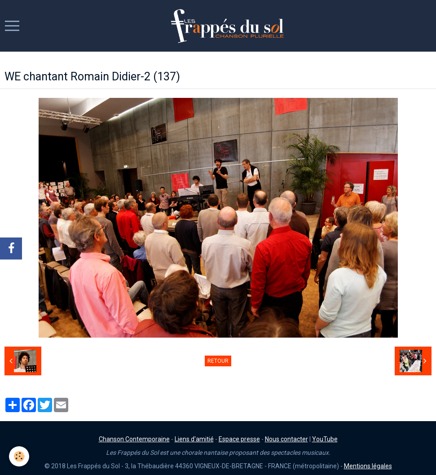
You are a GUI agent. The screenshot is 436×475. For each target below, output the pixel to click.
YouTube (325, 439)
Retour (218, 361)
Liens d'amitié (194, 439)
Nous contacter (286, 439)
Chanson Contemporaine (134, 439)
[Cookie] (19, 456)
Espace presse (239, 439)
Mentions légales (368, 466)
